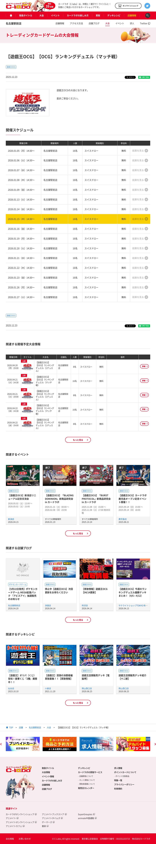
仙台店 (11, 688)
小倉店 (48, 688)
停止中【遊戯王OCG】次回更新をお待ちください (59, 590)
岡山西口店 (87, 688)
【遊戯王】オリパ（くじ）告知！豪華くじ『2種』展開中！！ (22, 679)
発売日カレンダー (86, 788)
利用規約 (118, 788)
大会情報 (46, 772)
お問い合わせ (25, 838)
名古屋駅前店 (13, 23)
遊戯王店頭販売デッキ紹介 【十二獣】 (132, 677)
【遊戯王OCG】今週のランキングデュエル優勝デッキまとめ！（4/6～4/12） (133, 592)
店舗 (21, 727)
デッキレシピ (113, 15)
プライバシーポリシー (124, 784)
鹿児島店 (123, 519)
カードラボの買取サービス (90, 772)
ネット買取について (87, 780)
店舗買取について (86, 776)
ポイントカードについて (125, 772)
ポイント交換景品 (122, 776)
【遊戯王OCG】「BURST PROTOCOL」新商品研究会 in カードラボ (96, 498)
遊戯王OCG (11, 67)
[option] (23, 744)
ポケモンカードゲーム (17, 584)
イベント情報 (48, 776)
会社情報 (10, 838)
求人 (132, 23)
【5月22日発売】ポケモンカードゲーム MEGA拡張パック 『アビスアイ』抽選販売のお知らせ (22, 594)
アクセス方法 (76, 23)
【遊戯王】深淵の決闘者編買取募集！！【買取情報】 (59, 677)
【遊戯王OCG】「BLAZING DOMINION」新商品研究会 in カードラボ (59, 498)
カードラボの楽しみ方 (78, 15)
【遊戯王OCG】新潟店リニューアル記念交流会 (22, 496)
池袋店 (48, 605)
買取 (98, 15)
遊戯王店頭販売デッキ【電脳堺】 (95, 677)
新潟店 (11, 519)
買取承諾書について (87, 784)
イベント (55, 15)
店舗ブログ (94, 23)
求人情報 (118, 768)
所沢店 (85, 605)
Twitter (143, 23)
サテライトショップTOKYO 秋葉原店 (135, 605)
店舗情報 (132, 15)
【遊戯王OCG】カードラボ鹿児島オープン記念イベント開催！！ (133, 498)
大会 (41, 15)
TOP (11, 727)
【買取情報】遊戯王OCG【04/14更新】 (94, 590)
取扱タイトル (25, 15)
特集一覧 (118, 780)
